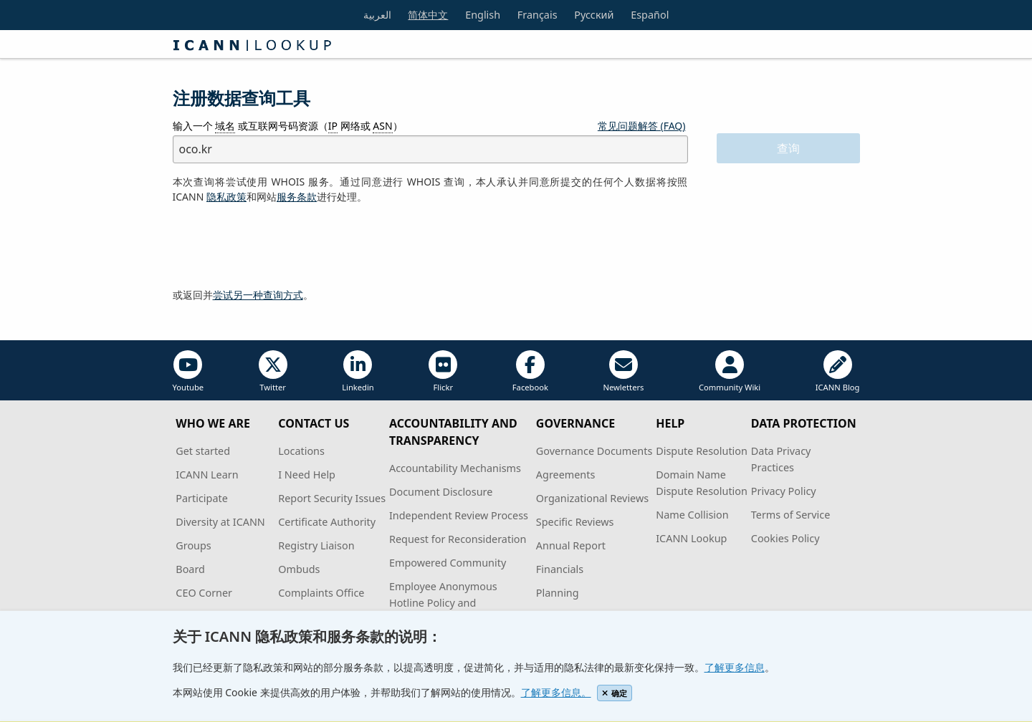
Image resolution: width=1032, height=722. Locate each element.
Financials (559, 569)
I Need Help (306, 474)
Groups (193, 545)
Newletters (623, 371)
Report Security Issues (332, 498)
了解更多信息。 (556, 692)
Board (190, 569)
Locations (301, 451)
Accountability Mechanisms (455, 468)
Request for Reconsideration (457, 539)
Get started (203, 451)
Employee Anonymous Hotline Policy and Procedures (443, 602)
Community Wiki (729, 371)
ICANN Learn (207, 474)
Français (537, 14)
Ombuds (299, 569)
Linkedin (358, 371)
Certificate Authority (327, 522)
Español (650, 14)
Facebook (530, 371)
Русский (593, 14)
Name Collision (692, 514)
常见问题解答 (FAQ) (642, 126)
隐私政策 (226, 196)
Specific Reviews (575, 522)
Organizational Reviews (592, 498)
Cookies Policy (785, 538)
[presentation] (282, 246)
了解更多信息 (734, 667)
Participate (202, 498)
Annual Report (571, 545)
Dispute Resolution (701, 451)
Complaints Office (321, 593)
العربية (377, 14)
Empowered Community (447, 562)
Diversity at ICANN (220, 522)
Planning (557, 593)
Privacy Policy (783, 491)
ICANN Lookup (691, 538)
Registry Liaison (316, 545)
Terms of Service (791, 514)
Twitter (273, 371)
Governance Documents (594, 451)
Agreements (566, 474)
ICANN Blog (838, 371)
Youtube (188, 371)
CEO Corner (204, 593)
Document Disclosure (440, 492)
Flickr (443, 371)
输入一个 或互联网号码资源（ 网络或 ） (288, 126)
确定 (614, 693)
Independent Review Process (458, 515)
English (482, 14)
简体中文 (428, 14)
